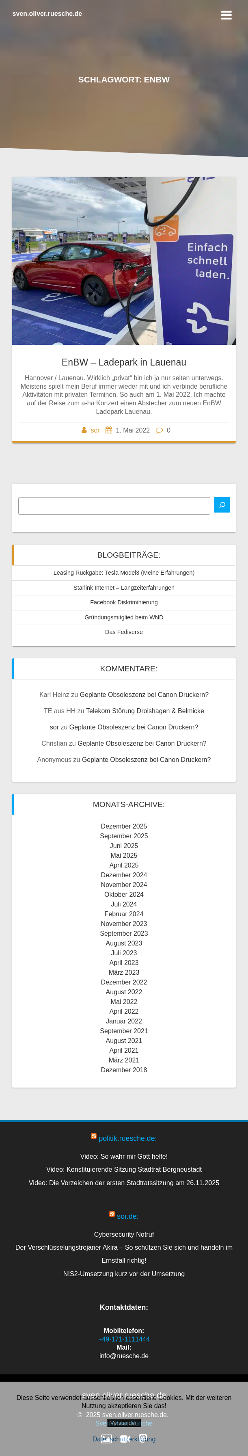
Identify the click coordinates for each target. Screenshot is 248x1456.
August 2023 (124, 943)
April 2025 (123, 865)
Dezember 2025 (124, 826)
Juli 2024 (124, 904)
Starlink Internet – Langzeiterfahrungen (124, 587)
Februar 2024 (123, 914)
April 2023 (123, 962)
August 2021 (124, 1040)
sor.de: (127, 1216)
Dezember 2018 (124, 1070)
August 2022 (124, 992)
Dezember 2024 (124, 875)
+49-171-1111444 (124, 1339)
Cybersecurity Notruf (124, 1234)
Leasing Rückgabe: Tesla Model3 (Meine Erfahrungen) (124, 572)
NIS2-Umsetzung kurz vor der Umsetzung (124, 1273)
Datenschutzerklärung (124, 1439)
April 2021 (123, 1050)
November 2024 (124, 884)
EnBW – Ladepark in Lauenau (124, 362)
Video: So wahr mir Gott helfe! (124, 1156)
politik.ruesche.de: (128, 1138)
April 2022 (123, 1011)
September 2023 (124, 933)
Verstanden (124, 1423)
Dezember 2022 (124, 982)
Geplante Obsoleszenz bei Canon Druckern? (144, 694)
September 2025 (124, 836)
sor (95, 430)
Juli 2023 (124, 953)
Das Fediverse (124, 632)
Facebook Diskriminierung (123, 602)
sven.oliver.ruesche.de (47, 14)
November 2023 (124, 923)
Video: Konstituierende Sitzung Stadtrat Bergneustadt (124, 1169)
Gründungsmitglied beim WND (123, 617)
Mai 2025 (124, 855)
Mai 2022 (124, 1001)
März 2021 (124, 1060)
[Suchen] (222, 505)
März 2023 (124, 972)
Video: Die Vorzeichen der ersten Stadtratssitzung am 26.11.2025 (124, 1182)
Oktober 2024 (124, 894)
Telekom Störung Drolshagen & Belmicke (145, 710)
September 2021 (124, 1031)
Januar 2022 (124, 1021)
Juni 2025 (124, 845)
